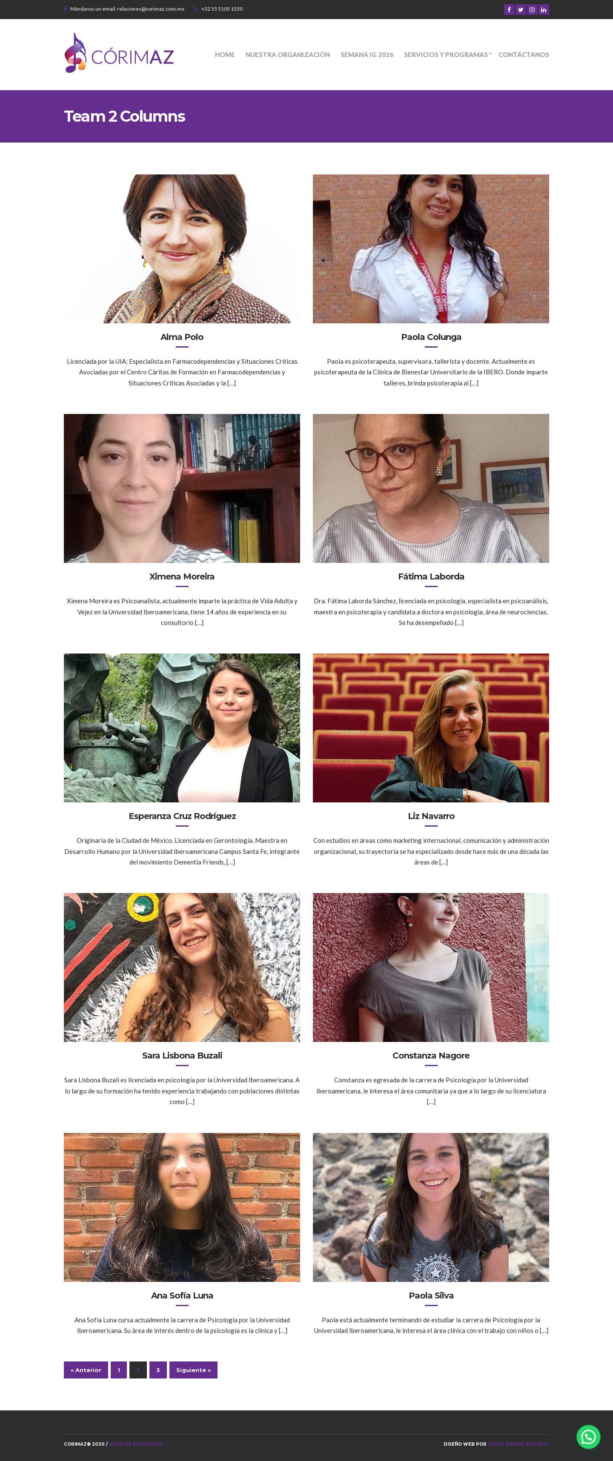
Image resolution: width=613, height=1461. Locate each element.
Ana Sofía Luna (182, 1295)
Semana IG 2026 (367, 54)
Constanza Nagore (431, 1055)
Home (225, 54)
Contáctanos (523, 54)
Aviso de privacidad (136, 1444)
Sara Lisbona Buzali (182, 1055)
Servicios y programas (446, 54)
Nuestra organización (288, 54)
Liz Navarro (431, 816)
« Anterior (86, 1370)
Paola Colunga (431, 337)
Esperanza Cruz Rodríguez (182, 816)
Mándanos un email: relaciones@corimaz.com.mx (127, 9)
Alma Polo (181, 337)
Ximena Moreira (182, 576)
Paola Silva (431, 1295)
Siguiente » (193, 1370)
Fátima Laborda (431, 576)
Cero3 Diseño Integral (518, 1444)
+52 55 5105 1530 (222, 9)
